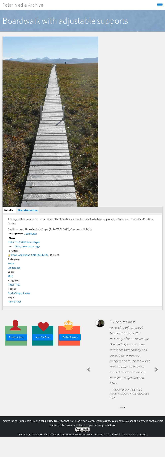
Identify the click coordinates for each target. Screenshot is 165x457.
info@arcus (79, 425)
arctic (11, 263)
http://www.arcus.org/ (27, 246)
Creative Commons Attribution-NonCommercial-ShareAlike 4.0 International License (98, 434)
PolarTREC (14, 284)
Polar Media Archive (22, 5)
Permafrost (14, 301)
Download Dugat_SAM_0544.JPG (29, 254)
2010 (10, 276)
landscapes (14, 267)
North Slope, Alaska (19, 293)
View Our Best (43, 337)
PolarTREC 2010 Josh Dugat (24, 242)
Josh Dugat (30, 233)
